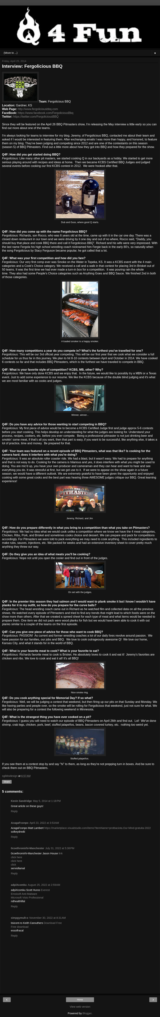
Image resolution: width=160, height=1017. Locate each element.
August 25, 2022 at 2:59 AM (44, 884)
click (13, 864)
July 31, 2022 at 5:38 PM (59, 848)
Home (80, 999)
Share (7, 782)
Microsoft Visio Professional (27, 897)
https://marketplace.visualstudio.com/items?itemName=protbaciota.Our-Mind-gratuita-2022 (97, 828)
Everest (45, 890)
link (61, 853)
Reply (14, 811)
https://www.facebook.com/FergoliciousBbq (45, 112)
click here (16, 857)
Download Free (53, 922)
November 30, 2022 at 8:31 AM (47, 917)
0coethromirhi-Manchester (27, 848)
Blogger (87, 1013)
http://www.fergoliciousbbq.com (38, 109)
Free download (19, 926)
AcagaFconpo (19, 822)
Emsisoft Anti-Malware (24, 893)
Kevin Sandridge (21, 800)
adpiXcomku (19, 884)
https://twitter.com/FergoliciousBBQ (35, 116)
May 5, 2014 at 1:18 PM (47, 800)
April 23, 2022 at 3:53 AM (44, 822)
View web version (80, 1006)
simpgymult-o (19, 917)
